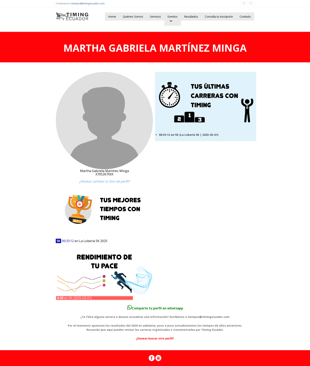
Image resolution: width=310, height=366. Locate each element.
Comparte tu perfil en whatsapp (155, 308)
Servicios (155, 16)
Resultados (191, 16)
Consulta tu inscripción (219, 16)
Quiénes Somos (133, 16)
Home (112, 16)
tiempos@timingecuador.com (88, 3)
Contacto (245, 16)
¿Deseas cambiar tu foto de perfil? (104, 181)
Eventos (173, 16)
